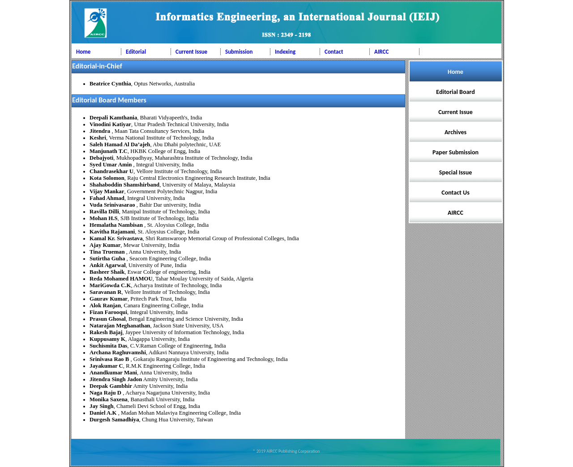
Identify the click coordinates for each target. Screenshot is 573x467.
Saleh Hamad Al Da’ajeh (120, 144)
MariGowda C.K (110, 285)
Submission (238, 51)
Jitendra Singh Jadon (116, 379)
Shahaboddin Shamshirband (124, 185)
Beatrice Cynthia (110, 84)
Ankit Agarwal (108, 265)
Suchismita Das (108, 346)
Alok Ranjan (105, 305)
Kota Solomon (107, 178)
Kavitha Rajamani (112, 232)
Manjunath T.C (109, 151)
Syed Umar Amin (111, 164)
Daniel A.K (104, 413)
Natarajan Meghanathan (120, 326)
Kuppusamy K (107, 339)
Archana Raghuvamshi (118, 352)
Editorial (136, 51)
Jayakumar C (106, 366)
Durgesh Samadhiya (114, 419)
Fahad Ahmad (107, 198)
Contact (334, 51)
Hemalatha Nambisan (117, 225)
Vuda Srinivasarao (113, 205)
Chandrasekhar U (111, 171)
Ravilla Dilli (104, 211)
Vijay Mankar (107, 191)
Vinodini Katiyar (110, 124)
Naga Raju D (106, 393)
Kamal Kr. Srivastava (116, 238)
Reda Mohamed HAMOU (121, 279)
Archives (455, 132)
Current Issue (191, 51)
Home (83, 51)
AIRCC (381, 51)
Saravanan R (105, 292)
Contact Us (455, 192)
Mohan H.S (104, 218)
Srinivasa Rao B (110, 359)
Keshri (98, 138)
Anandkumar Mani (113, 372)
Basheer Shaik (107, 272)
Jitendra (100, 131)
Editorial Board (455, 92)
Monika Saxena (109, 399)
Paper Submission (455, 152)
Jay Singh (102, 406)
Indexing (285, 51)
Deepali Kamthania (113, 118)
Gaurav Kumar (109, 299)
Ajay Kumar (105, 245)
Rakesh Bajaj (106, 332)
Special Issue (455, 172)
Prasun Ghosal (108, 319)
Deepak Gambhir (111, 386)
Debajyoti (101, 158)
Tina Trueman (108, 252)
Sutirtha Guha (108, 258)
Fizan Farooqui (108, 312)
